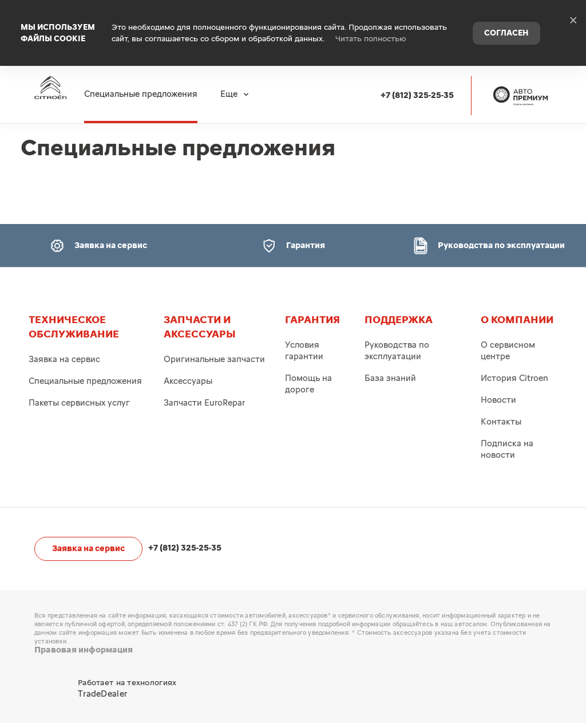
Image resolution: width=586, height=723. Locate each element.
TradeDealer (102, 694)
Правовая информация (83, 650)
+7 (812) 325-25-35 (423, 75)
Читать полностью (370, 29)
